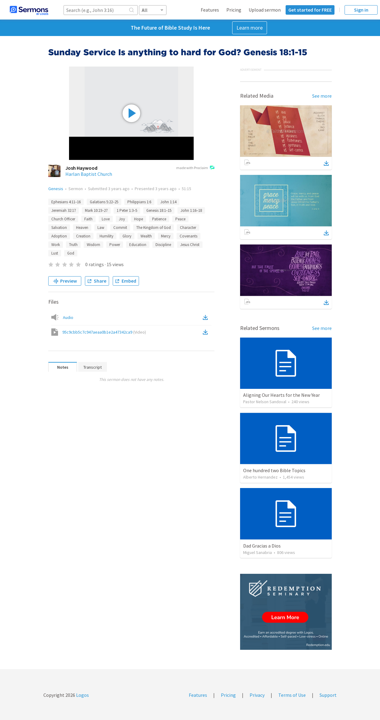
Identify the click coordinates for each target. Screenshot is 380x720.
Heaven (82, 227)
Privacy (257, 695)
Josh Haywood (81, 168)
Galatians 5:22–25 (104, 201)
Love (106, 219)
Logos (82, 695)
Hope (138, 219)
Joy (122, 219)
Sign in (361, 10)
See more (322, 96)
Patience (159, 219)
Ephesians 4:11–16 (66, 201)
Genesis (55, 188)
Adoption (59, 236)
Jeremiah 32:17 (63, 210)
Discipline (163, 244)
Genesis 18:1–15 (158, 210)
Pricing (233, 10)
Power (114, 244)
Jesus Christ (189, 244)
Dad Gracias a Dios (262, 546)
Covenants (188, 236)
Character (188, 227)
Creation (83, 236)
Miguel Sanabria (257, 552)
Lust (54, 253)
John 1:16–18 (191, 210)
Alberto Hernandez (260, 477)
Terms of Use (292, 695)
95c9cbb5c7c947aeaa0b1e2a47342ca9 (104, 332)
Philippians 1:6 (139, 201)
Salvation (59, 227)
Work (55, 244)
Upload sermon (265, 10)
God (70, 253)
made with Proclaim (195, 168)
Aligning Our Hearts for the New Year (281, 395)
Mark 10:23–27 (96, 210)
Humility (106, 236)
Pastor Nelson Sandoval (264, 401)
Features (210, 10)
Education (137, 244)
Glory (126, 236)
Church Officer (63, 219)
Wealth (146, 236)
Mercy (165, 236)
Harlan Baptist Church (88, 174)
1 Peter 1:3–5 (127, 210)
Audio (68, 317)
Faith (88, 219)
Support (328, 695)
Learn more (249, 27)
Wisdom (93, 244)
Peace (180, 219)
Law (100, 227)
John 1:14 (168, 201)
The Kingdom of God (153, 227)
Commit (120, 227)
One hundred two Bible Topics (274, 470)
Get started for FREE (310, 10)
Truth (73, 244)
